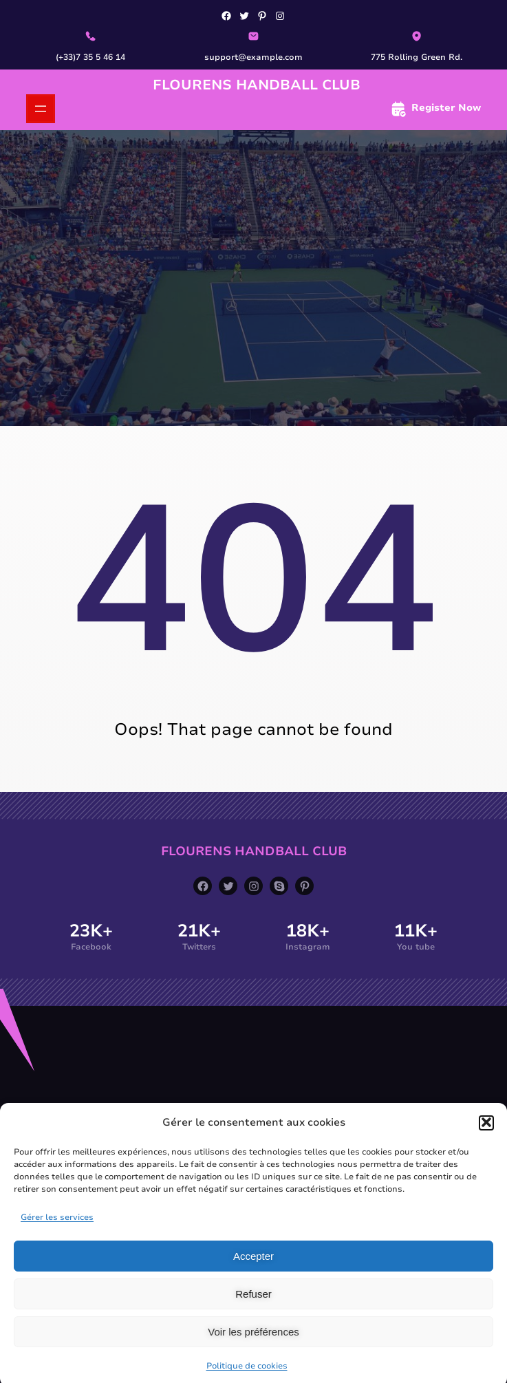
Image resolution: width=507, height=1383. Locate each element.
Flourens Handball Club (256, 85)
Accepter (253, 1270)
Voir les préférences (253, 1345)
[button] (486, 1136)
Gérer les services (57, 1230)
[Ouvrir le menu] (40, 108)
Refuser (253, 1308)
